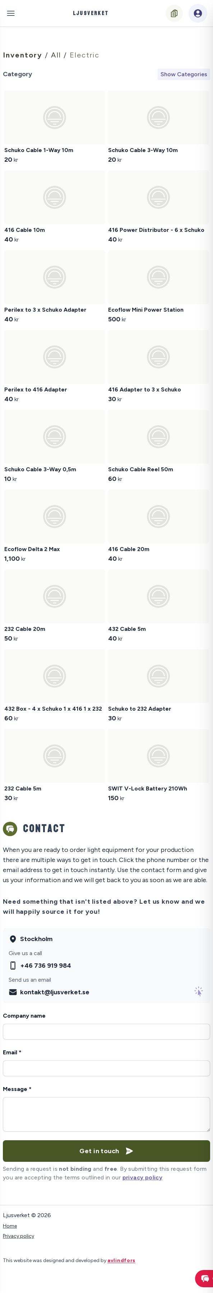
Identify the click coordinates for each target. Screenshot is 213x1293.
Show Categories (184, 74)
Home (10, 1226)
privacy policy (142, 1177)
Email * (12, 1052)
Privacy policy (18, 1236)
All (57, 55)
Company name (24, 1015)
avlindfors (121, 1260)
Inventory (24, 55)
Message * (17, 1089)
